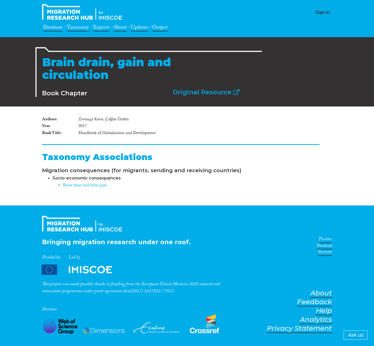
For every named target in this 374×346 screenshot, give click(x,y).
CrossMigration (83, 12)
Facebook (324, 246)
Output (160, 28)
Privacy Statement (299, 328)
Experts (101, 28)
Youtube (325, 253)
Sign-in (322, 12)
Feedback (314, 302)
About (120, 28)
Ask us (355, 335)
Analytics (316, 320)
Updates (139, 28)
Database (53, 28)
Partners (81, 269)
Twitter (325, 240)
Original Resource (206, 92)
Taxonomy (78, 28)
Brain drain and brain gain (85, 185)
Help (324, 311)
